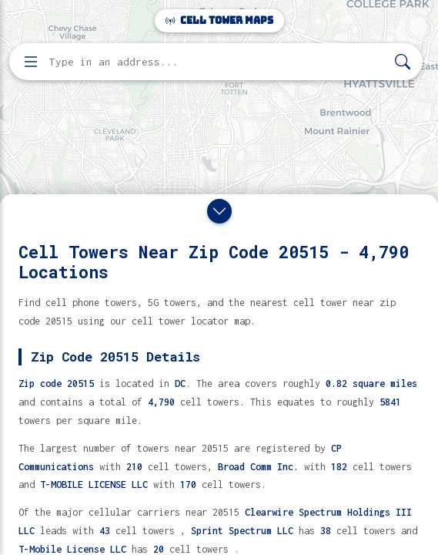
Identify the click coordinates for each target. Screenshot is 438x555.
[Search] (403, 62)
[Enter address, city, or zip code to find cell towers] (217, 62)
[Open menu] (30, 61)
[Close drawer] (219, 211)
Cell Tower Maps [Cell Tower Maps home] (219, 20)
